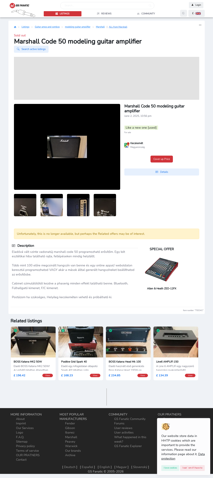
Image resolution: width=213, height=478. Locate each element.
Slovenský (140, 467)
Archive (70, 455)
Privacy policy (25, 446)
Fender (70, 423)
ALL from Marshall (118, 27)
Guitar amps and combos (47, 27)
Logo (19, 432)
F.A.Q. (20, 437)
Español (87, 467)
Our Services (25, 428)
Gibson (70, 428)
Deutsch (69, 467)
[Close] (170, 468)
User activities (124, 432)
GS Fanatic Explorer (128, 446)
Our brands (73, 451)
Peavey (70, 442)
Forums (119, 423)
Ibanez (69, 432)
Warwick (71, 446)
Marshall (100, 27)
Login (196, 5)
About (20, 419)
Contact (21, 460)
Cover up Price (161, 159)
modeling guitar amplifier (77, 27)
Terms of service (27, 451)
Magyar (121, 467)
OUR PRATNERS (28, 455)
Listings (25, 27)
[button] (196, 13)
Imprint (21, 423)
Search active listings (31, 49)
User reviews (123, 428)
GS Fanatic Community (130, 419)
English (105, 467)
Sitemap (22, 442)
